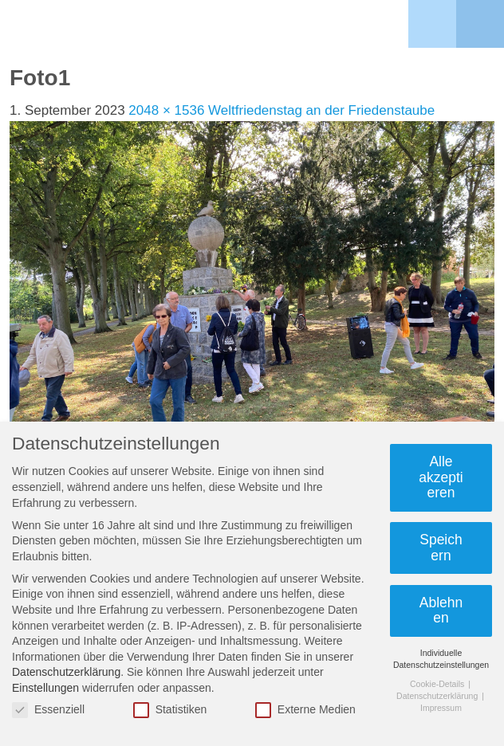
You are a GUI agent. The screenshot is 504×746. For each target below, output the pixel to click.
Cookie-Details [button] (438, 684)
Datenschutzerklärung (66, 672)
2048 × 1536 (166, 110)
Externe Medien (305, 709)
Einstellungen (45, 687)
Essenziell (48, 709)
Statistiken (170, 709)
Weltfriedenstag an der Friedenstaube (321, 110)
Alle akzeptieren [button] (441, 477)
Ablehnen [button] (441, 610)
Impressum (441, 708)
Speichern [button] (441, 547)
